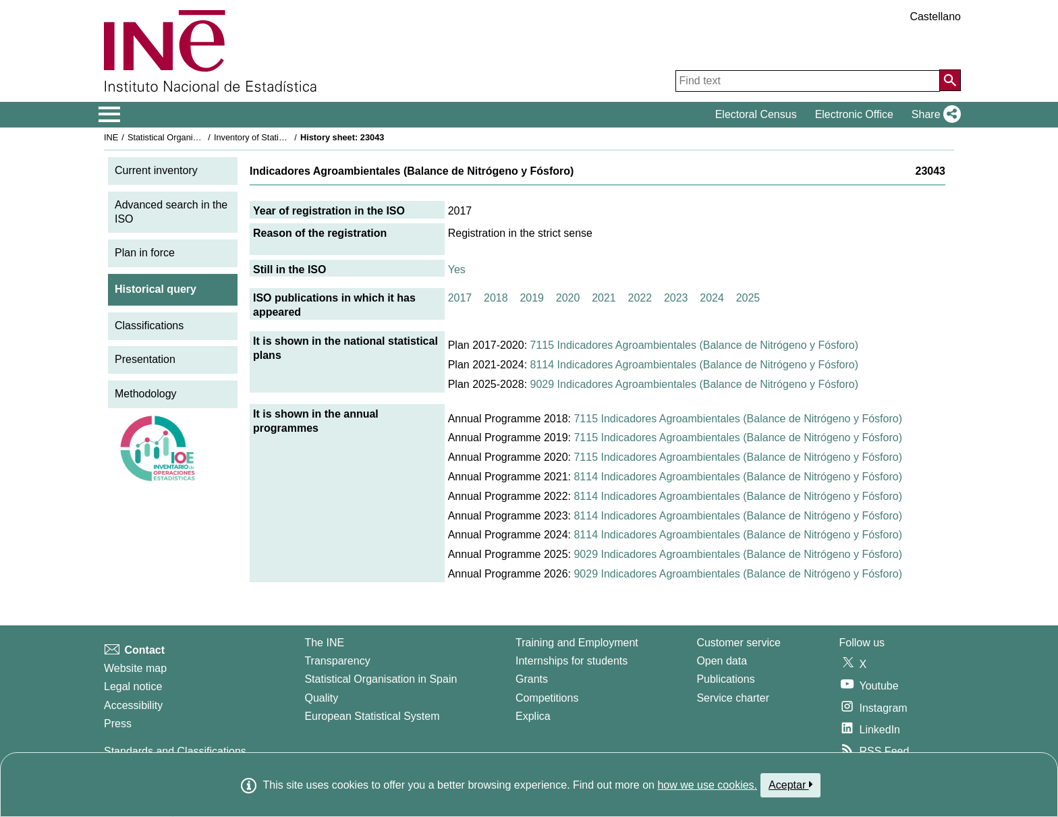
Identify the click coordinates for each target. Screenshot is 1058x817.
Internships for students (572, 661)
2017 (460, 298)
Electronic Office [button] (854, 114)
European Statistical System (371, 716)
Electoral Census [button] (756, 114)
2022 (640, 298)
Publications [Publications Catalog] (725, 679)
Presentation (145, 359)
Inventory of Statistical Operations (278, 137)
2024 (712, 298)
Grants (532, 679)
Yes (457, 269)
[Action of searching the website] (950, 80)
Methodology (146, 393)
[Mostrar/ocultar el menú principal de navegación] (109, 115)
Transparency (337, 661)
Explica (533, 716)
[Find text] (807, 81)
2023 (676, 298)
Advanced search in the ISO (171, 212)
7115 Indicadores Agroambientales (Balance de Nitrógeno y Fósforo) (694, 345)
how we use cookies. (707, 785)
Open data (721, 661)
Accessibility (133, 705)
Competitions (547, 698)
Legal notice (133, 686)
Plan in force (145, 252)
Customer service (738, 642)
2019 (532, 298)
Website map (135, 668)
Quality (321, 698)
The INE (324, 642)
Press (118, 723)
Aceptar (790, 785)
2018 (496, 298)
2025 (748, 298)
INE (111, 137)
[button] (933, 115)
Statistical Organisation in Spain (189, 137)
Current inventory (156, 170)
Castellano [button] (935, 16)
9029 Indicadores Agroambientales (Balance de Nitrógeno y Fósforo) (694, 384)
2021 (604, 298)
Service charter (732, 698)
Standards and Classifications (175, 751)
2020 (568, 298)
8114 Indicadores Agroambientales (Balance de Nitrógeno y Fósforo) (694, 364)
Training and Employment (577, 642)
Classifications (149, 325)
